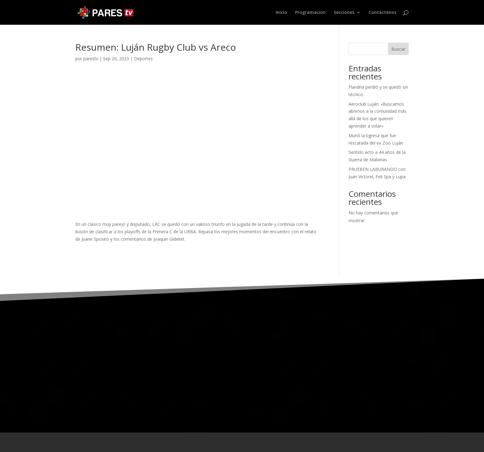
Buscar (398, 49)
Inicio (281, 12)
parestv (90, 58)
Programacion (310, 12)
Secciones (344, 12)
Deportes (143, 58)
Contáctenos (382, 12)
